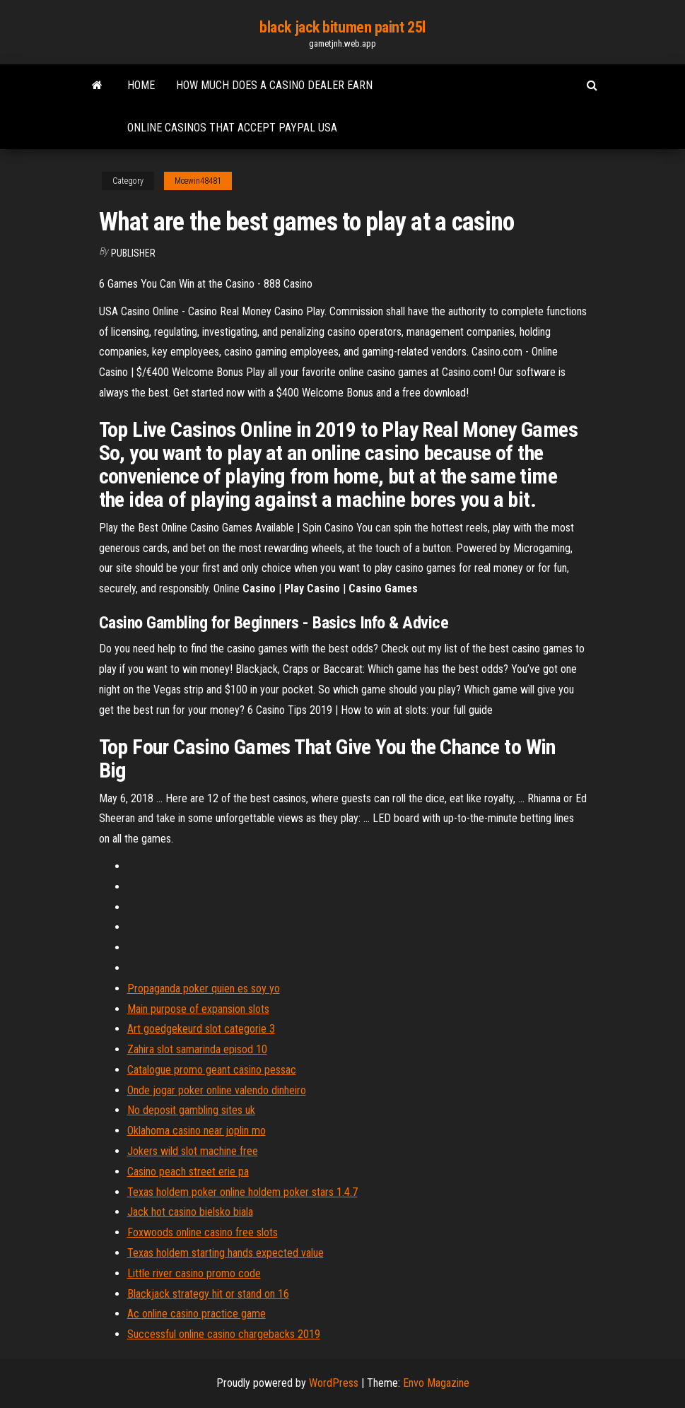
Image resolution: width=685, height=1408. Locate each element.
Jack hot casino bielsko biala (190, 1212)
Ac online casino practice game (196, 1313)
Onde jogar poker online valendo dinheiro (216, 1090)
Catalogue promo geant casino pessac (211, 1069)
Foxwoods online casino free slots (202, 1232)
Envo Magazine (436, 1383)
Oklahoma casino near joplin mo (196, 1130)
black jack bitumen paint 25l (342, 27)
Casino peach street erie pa (188, 1171)
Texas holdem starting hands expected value (225, 1253)
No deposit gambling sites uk (191, 1110)
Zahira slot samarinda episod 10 (197, 1049)
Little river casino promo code (194, 1273)
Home (141, 85)
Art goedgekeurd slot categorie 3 (201, 1029)
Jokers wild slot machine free (192, 1151)
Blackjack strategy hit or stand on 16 (208, 1294)
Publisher (133, 253)
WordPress (333, 1383)
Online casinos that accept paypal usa (232, 127)
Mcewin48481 (198, 181)
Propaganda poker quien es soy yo (203, 988)
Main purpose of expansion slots (198, 1009)
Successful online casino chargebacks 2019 (223, 1334)
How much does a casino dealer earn (274, 85)
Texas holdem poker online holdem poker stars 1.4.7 (242, 1192)
